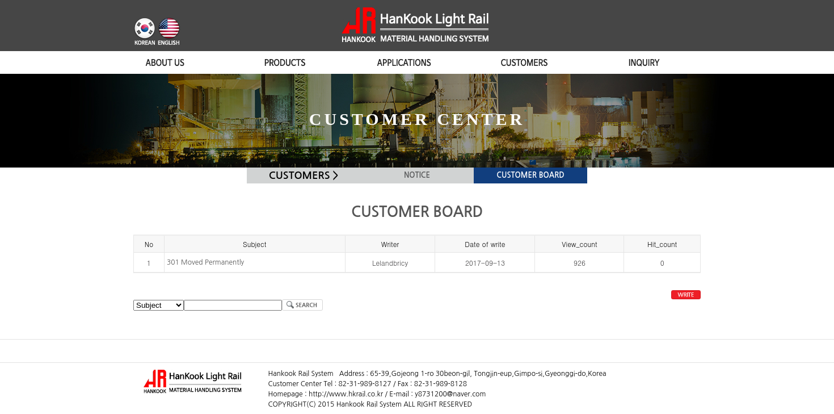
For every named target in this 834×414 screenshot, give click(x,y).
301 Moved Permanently (205, 262)
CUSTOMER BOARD (530, 175)
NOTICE (417, 175)
